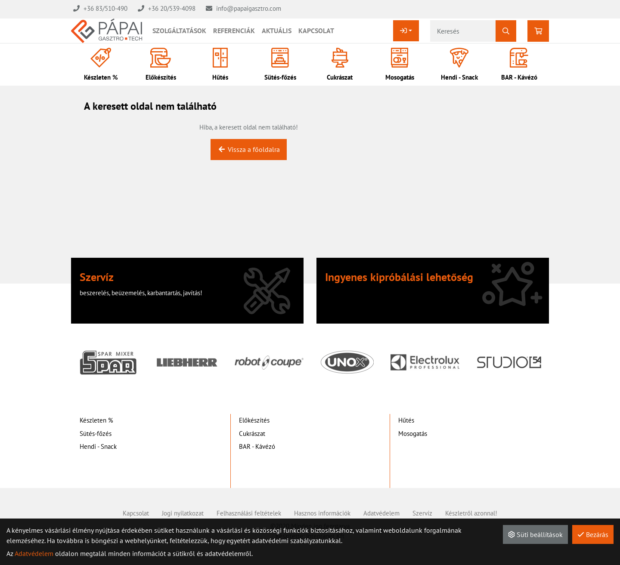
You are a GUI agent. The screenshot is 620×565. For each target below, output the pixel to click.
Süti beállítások (535, 534)
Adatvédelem (34, 553)
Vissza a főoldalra (248, 149)
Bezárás (592, 534)
